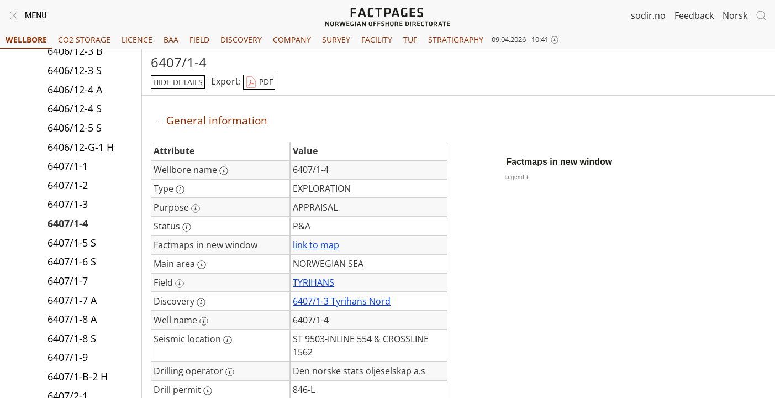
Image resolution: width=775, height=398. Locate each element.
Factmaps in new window (559, 161)
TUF (410, 39)
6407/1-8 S (72, 338)
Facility (376, 39)
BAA (171, 39)
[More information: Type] (180, 189)
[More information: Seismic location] (227, 340)
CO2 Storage (84, 39)
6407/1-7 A (72, 300)
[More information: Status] (186, 227)
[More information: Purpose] (195, 208)
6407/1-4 (68, 223)
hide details (178, 82)
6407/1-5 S (72, 242)
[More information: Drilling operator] (229, 372)
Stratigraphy (455, 39)
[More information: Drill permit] (207, 390)
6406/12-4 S (75, 108)
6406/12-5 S (75, 127)
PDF (259, 82)
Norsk (735, 15)
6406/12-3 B (75, 50)
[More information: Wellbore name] (223, 170)
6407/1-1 (68, 165)
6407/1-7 (68, 280)
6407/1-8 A (72, 319)
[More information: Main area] (201, 264)
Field (199, 39)
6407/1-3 (68, 204)
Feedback (694, 15)
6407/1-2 (68, 185)
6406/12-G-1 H (81, 147)
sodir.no (648, 15)
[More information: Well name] (203, 321)
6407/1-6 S (72, 261)
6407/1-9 (68, 357)
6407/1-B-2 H (78, 376)
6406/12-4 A (75, 89)
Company (292, 39)
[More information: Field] (179, 283)
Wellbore (26, 39)
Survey (336, 39)
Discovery (241, 39)
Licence (137, 39)
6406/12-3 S (75, 70)
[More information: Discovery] (201, 302)
